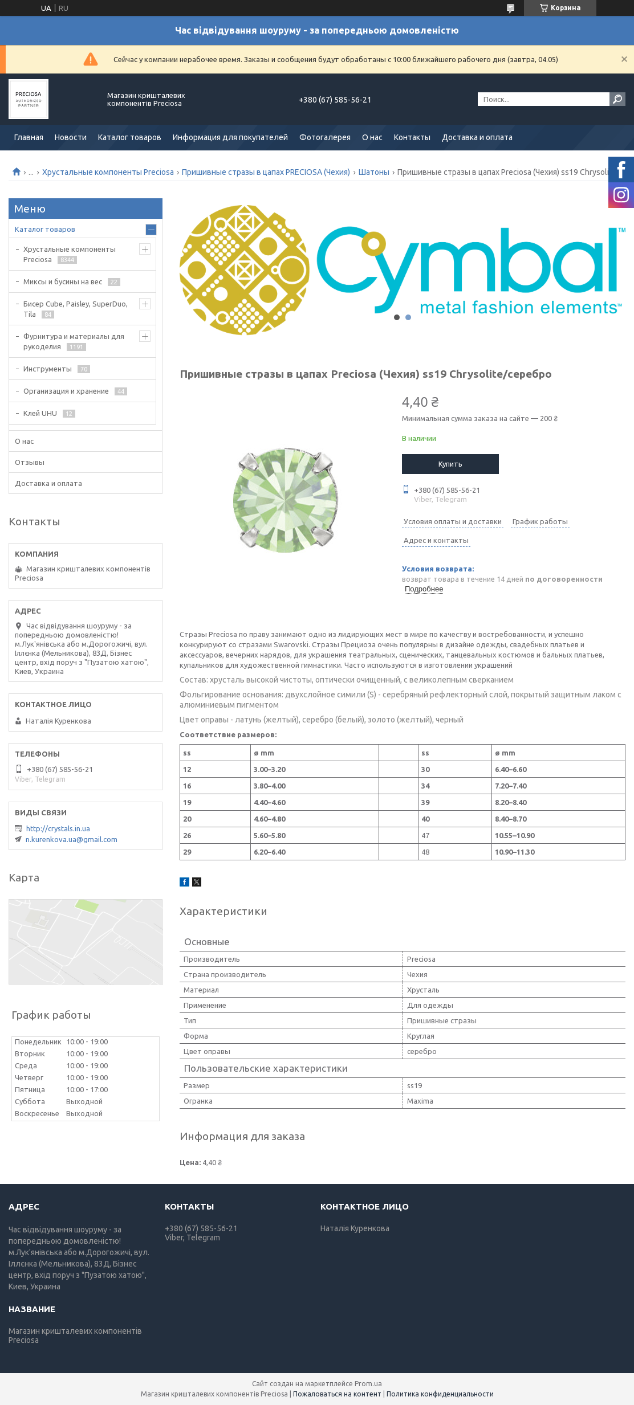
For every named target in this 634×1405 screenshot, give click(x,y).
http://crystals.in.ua (58, 828)
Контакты (412, 137)
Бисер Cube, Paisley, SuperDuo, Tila (75, 309)
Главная (28, 137)
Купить (450, 464)
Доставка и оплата (477, 137)
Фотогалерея (325, 137)
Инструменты (47, 369)
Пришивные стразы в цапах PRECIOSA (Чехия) (266, 172)
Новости (71, 137)
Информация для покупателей (230, 137)
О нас (372, 137)
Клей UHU (40, 413)
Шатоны (374, 172)
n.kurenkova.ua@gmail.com (71, 839)
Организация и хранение (66, 391)
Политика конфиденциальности (440, 1394)
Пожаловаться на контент (337, 1394)
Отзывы (29, 462)
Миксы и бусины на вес (62, 281)
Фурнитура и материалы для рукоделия (73, 341)
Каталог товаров (129, 137)
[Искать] (617, 99)
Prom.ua (368, 1383)
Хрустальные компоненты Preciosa (108, 172)
